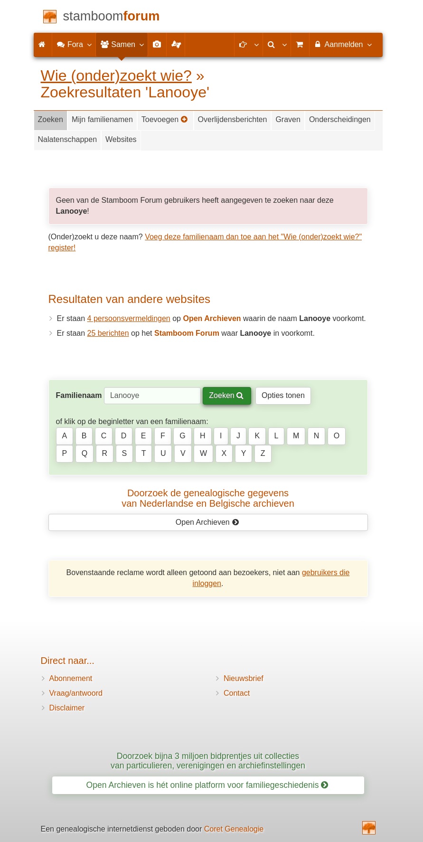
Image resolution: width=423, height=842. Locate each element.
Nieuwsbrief (243, 678)
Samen (122, 44)
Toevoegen (164, 119)
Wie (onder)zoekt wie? (116, 75)
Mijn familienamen (102, 119)
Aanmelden (342, 44)
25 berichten (108, 333)
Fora (74, 44)
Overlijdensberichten (232, 119)
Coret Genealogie (233, 829)
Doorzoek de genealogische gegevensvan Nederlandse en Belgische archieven (208, 498)
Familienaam (79, 395)
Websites (121, 139)
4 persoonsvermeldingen (128, 318)
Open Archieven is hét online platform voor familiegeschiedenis (207, 785)
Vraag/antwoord (76, 693)
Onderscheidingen (340, 119)
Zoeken (50, 119)
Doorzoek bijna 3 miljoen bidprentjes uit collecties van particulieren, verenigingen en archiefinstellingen (208, 760)
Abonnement (71, 678)
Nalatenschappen (67, 139)
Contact (237, 693)
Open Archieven (207, 522)
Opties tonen (283, 395)
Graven (287, 119)
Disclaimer (67, 708)
